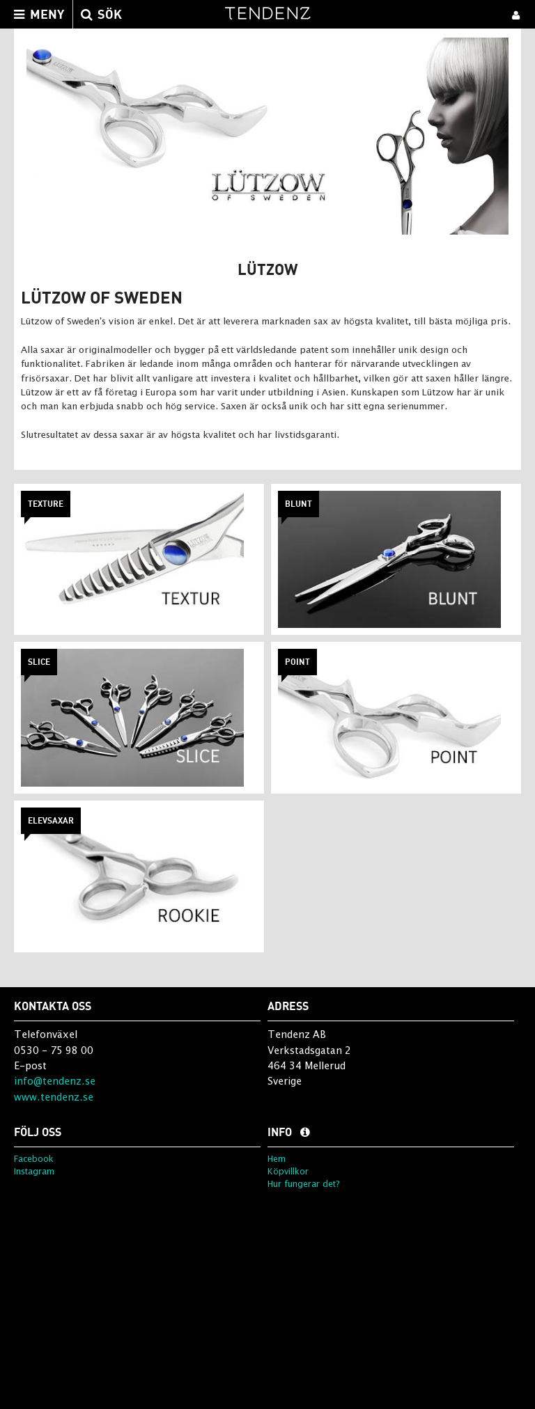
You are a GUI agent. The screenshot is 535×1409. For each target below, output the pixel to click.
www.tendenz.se (53, 1097)
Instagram (34, 1171)
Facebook (34, 1159)
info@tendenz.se (54, 1081)
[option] (267, 136)
